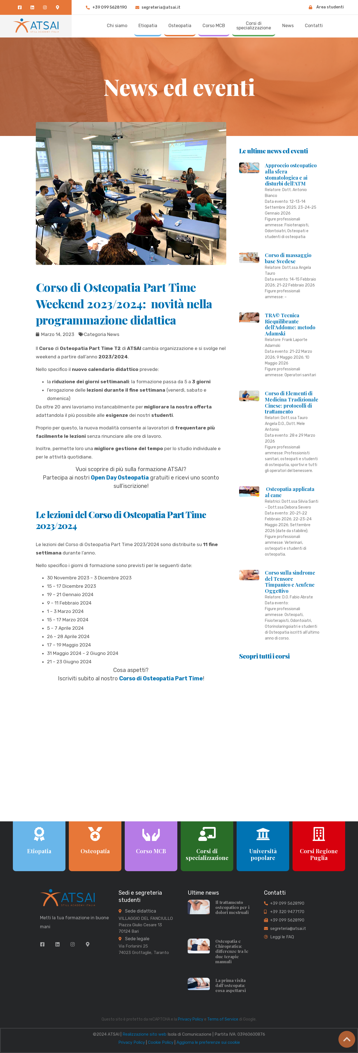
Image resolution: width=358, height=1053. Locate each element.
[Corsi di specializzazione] (207, 834)
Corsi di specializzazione (206, 854)
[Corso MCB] (151, 834)
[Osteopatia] (95, 834)
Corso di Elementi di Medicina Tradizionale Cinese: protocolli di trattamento (291, 402)
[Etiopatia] (39, 834)
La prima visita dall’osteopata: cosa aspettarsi (230, 985)
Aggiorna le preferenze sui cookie (208, 1042)
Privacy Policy (190, 1019)
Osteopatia (95, 851)
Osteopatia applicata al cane (289, 492)
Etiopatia (39, 851)
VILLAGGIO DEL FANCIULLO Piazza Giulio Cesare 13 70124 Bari (146, 925)
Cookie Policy (160, 1042)
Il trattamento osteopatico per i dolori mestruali (232, 907)
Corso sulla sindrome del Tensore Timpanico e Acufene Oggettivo (290, 581)
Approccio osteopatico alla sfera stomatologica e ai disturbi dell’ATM (291, 174)
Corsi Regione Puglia (319, 854)
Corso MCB (151, 851)
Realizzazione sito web (144, 1034)
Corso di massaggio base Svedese (288, 258)
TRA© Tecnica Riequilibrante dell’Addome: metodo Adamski (290, 324)
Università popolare (263, 854)
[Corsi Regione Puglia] (319, 834)
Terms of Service (222, 1019)
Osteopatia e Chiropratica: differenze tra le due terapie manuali (231, 951)
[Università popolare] (263, 834)
